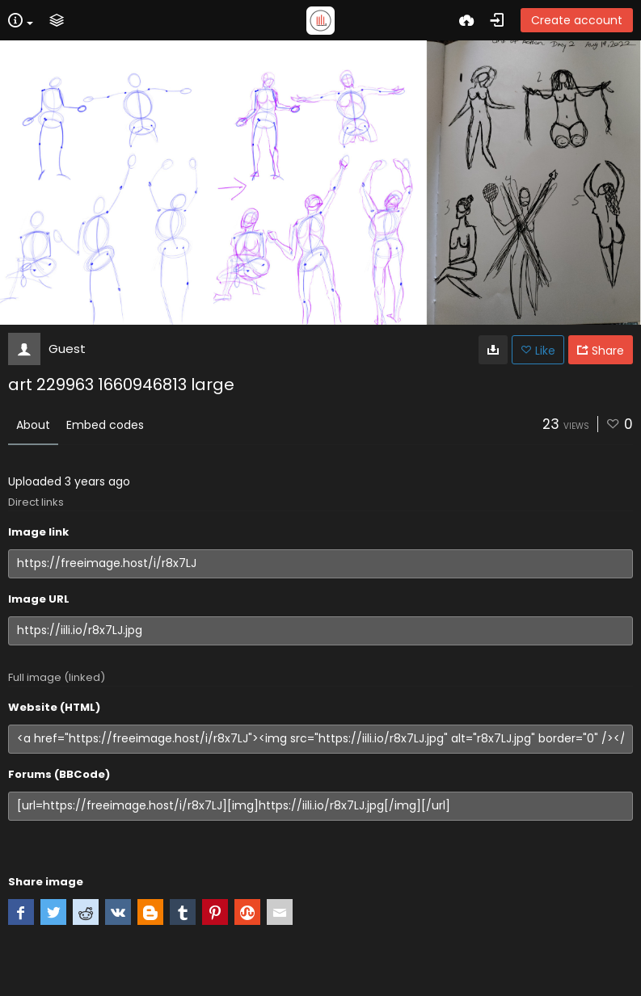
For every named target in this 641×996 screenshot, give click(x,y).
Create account (576, 20)
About (33, 425)
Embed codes (105, 425)
